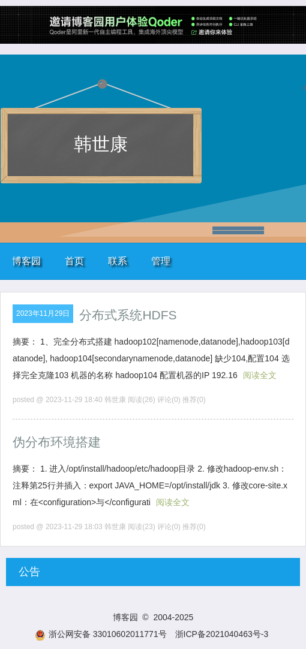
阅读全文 (260, 375)
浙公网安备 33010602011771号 (101, 634)
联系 (117, 261)
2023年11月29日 (43, 313)
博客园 (26, 261)
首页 (74, 261)
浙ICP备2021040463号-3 (222, 634)
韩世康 (101, 144)
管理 (160, 261)
